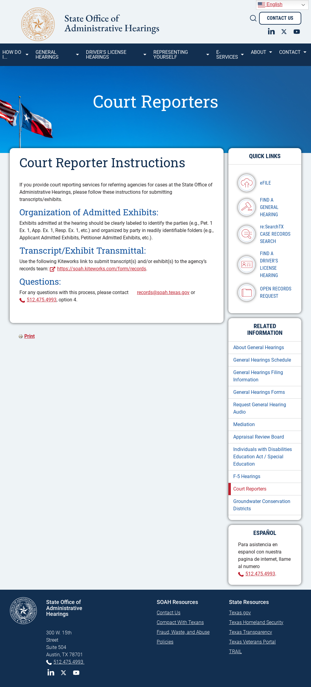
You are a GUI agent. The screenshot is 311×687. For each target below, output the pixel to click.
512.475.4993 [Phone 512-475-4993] (68, 662)
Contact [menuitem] (292, 54)
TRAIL (235, 651)
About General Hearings (258, 347)
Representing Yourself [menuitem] (181, 56)
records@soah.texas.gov (163, 292)
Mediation (244, 424)
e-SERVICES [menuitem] (229, 56)
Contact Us (280, 18)
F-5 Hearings (246, 476)
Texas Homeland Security (256, 622)
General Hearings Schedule (262, 360)
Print (29, 336)
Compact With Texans (180, 622)
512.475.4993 (41, 300)
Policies (165, 642)
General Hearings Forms (259, 392)
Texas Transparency (250, 632)
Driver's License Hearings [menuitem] (116, 56)
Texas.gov (240, 613)
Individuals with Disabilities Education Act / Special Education (262, 456)
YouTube (76, 672)
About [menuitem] (261, 54)
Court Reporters (249, 489)
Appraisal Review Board (258, 437)
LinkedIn (50, 672)
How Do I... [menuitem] (15, 56)
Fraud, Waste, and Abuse (183, 632)
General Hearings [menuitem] (56, 56)
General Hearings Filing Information (258, 376)
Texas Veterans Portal (252, 642)
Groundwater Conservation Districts (261, 505)
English (270, 5)
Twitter (63, 672)
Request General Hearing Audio (259, 408)
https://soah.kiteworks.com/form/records (101, 269)
